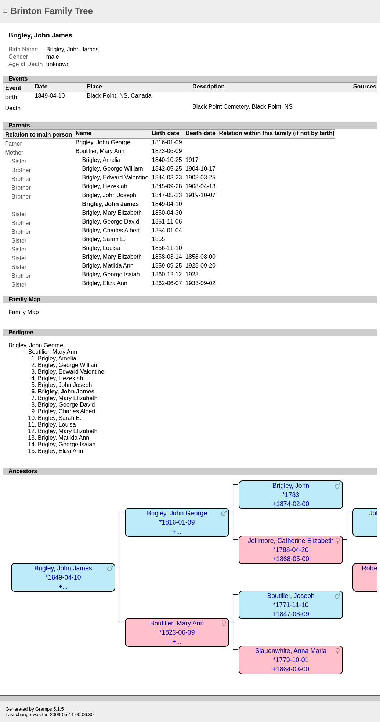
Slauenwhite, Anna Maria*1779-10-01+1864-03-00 (291, 659)
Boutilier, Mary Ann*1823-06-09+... (177, 632)
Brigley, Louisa (101, 248)
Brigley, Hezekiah (104, 186)
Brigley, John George (103, 142)
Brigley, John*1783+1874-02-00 (290, 494)
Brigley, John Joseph (109, 195)
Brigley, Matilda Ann (107, 265)
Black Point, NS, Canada (119, 95)
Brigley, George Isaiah (111, 274)
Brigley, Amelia (101, 160)
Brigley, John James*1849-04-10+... (63, 577)
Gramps (43, 709)
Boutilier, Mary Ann (100, 151)
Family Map (23, 312)
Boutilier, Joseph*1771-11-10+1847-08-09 (290, 604)
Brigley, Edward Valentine (115, 177)
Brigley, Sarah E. (104, 239)
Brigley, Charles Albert (111, 230)
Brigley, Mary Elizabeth (111, 213)
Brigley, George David (110, 221)
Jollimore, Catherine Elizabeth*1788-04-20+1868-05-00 (291, 549)
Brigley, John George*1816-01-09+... (177, 522)
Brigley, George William (112, 169)
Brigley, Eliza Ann (104, 283)
